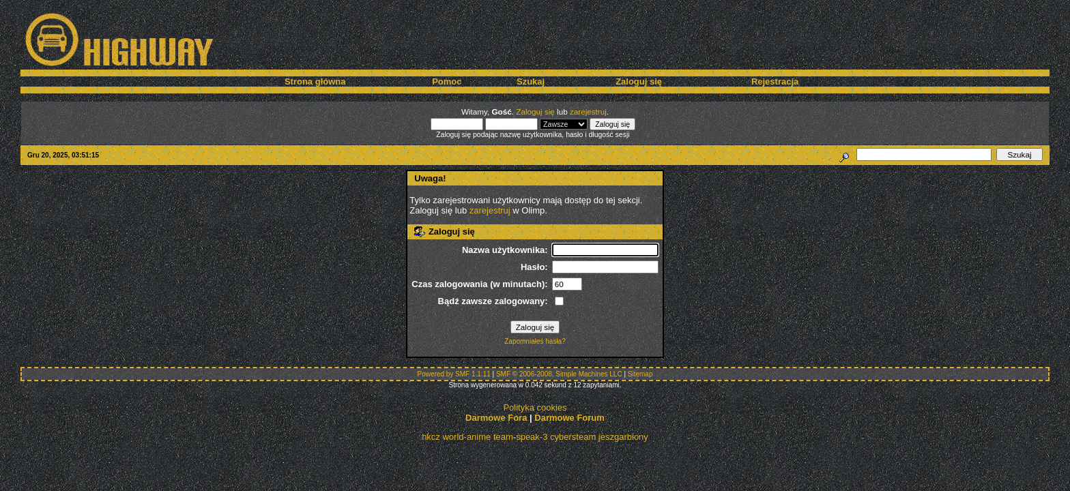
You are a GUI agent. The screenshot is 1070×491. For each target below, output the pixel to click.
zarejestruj (588, 111)
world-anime (466, 437)
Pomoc (446, 81)
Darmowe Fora (496, 418)
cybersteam (573, 437)
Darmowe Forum (569, 418)
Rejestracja (774, 81)
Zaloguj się (639, 81)
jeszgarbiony (623, 437)
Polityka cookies (534, 407)
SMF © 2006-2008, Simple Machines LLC (559, 374)
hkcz (431, 437)
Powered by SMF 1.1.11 (454, 374)
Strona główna (315, 81)
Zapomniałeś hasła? (535, 341)
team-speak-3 (520, 437)
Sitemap (640, 374)
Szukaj (531, 81)
